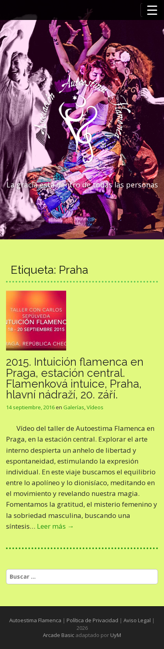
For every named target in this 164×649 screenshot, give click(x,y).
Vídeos (95, 407)
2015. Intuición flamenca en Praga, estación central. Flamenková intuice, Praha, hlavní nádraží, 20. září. (75, 378)
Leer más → (55, 526)
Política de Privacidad (92, 620)
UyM (115, 635)
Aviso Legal (137, 620)
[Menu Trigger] (152, 10)
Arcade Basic (58, 635)
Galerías (73, 407)
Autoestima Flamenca (35, 620)
